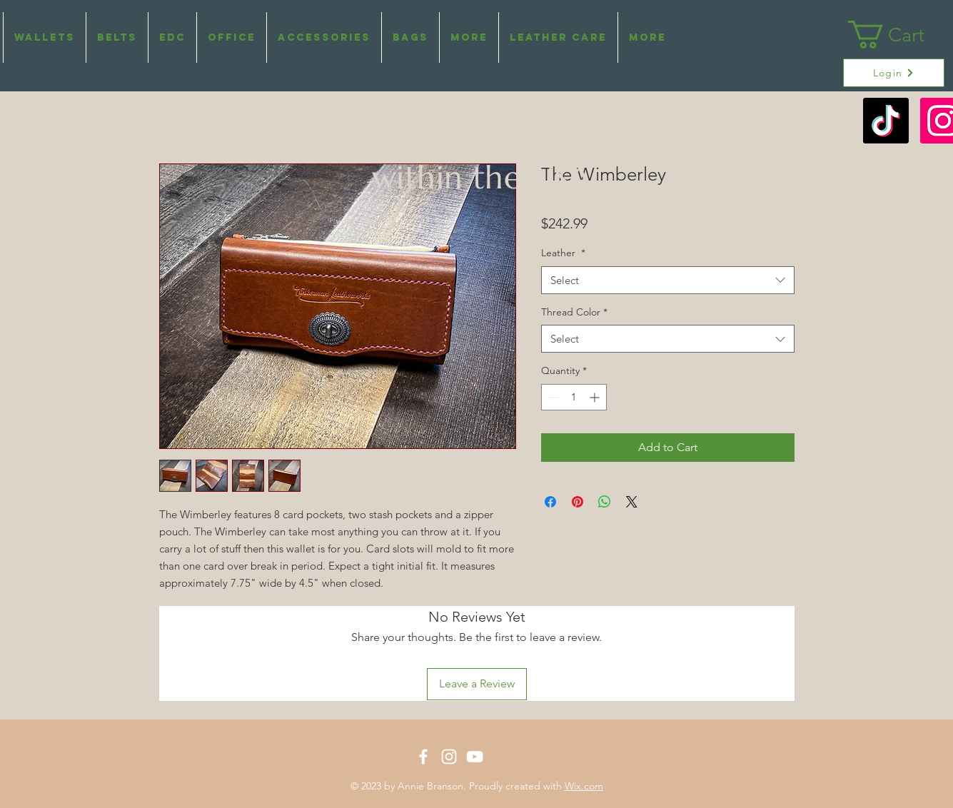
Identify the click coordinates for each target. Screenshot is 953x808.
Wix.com (584, 785)
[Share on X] (631, 501)
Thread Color (574, 311)
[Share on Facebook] (550, 501)
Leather (563, 252)
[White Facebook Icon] (423, 757)
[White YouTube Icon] (475, 757)
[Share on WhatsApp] (604, 501)
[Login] (893, 73)
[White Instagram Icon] (449, 757)
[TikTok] (886, 120)
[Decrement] (552, 397)
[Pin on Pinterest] (577, 501)
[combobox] (668, 280)
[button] (469, 37)
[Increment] (596, 397)
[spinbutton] (574, 397)
